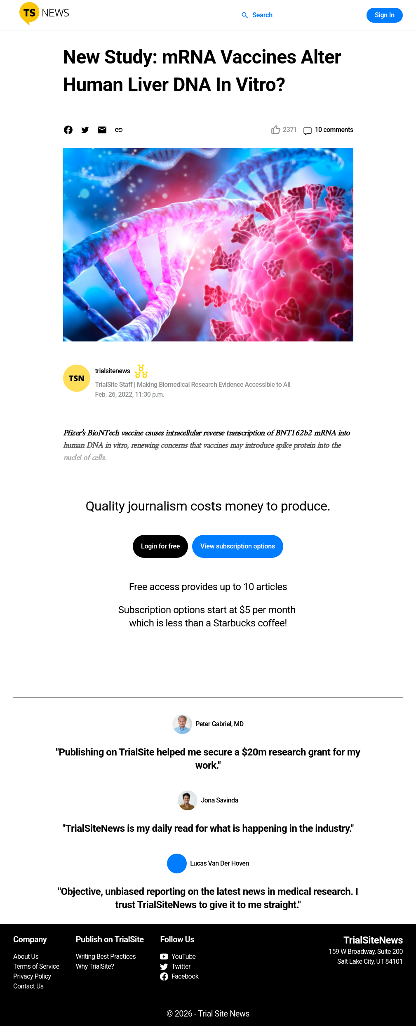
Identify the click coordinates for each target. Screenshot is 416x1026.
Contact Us (28, 986)
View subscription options (237, 546)
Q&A (295, 15)
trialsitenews (112, 371)
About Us (25, 956)
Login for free (160, 546)
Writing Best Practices (106, 956)
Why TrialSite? (95, 966)
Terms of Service (36, 966)
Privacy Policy (32, 976)
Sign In (385, 15)
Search (257, 15)
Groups (338, 15)
